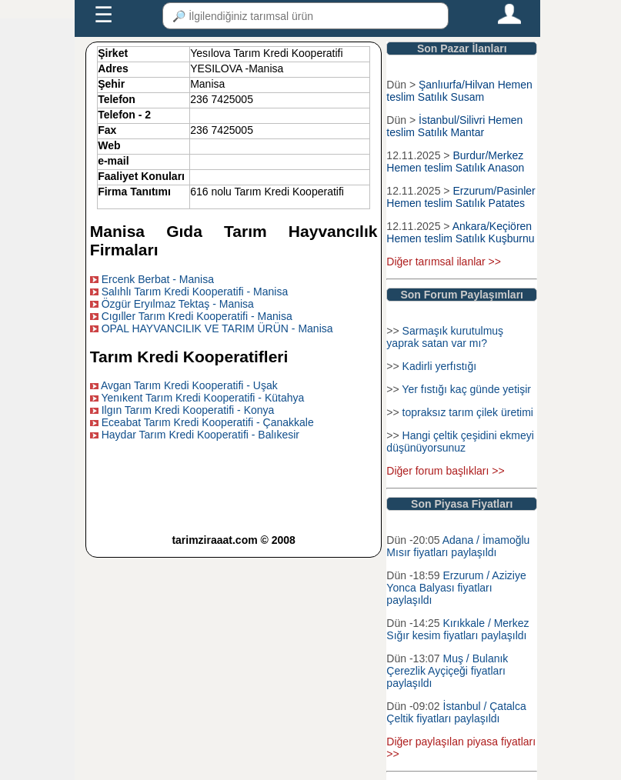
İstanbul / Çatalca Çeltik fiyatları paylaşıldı (456, 712)
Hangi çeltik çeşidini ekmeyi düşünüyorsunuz (459, 441)
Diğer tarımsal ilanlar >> (443, 261)
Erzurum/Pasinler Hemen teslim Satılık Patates (460, 197)
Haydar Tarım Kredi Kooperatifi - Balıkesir (200, 434)
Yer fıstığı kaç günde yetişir (466, 389)
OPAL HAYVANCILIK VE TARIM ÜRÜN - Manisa (217, 328)
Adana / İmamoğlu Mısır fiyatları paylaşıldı (457, 546)
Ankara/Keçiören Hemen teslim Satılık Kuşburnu (460, 232)
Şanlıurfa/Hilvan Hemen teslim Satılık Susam (459, 90)
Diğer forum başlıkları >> (445, 471)
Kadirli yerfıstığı (439, 366)
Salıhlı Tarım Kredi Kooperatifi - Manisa (195, 291)
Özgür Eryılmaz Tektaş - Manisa (178, 304)
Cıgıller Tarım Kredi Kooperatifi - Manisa (197, 316)
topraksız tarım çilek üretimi (467, 412)
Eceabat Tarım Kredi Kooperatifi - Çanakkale (208, 422)
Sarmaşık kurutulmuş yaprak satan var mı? (444, 337)
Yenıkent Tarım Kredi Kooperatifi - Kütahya (202, 398)
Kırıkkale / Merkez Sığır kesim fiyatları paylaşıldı (457, 629)
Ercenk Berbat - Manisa (158, 279)
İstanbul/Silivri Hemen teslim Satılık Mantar (454, 126)
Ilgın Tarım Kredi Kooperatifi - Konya (188, 410)
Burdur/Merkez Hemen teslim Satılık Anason (455, 161)
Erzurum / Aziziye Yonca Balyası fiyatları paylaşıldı (456, 587)
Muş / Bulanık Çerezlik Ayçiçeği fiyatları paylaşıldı (447, 670)
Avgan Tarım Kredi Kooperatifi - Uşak (189, 385)
